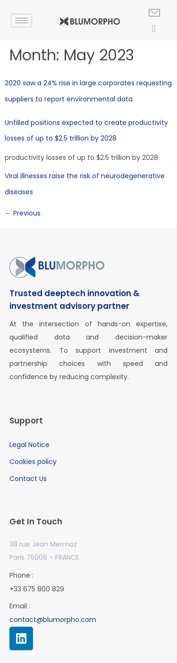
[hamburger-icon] (21, 20)
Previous (23, 213)
